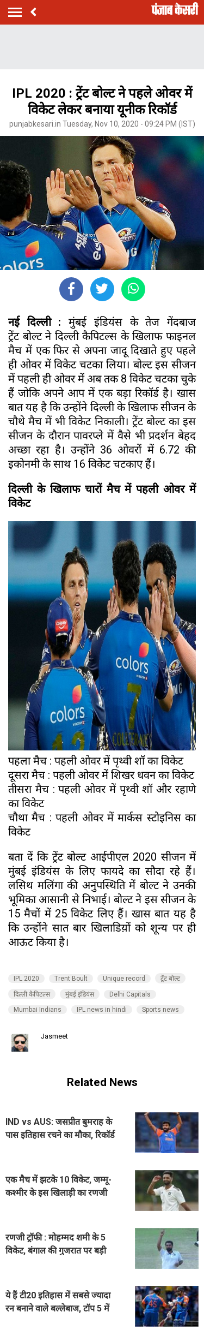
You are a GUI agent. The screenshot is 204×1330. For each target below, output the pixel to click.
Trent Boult (71, 978)
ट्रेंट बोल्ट (170, 978)
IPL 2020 (26, 978)
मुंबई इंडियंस (79, 994)
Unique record (124, 978)
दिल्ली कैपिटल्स (32, 994)
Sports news (160, 1009)
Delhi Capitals (130, 994)
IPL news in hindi (102, 1009)
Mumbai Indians (37, 1009)
